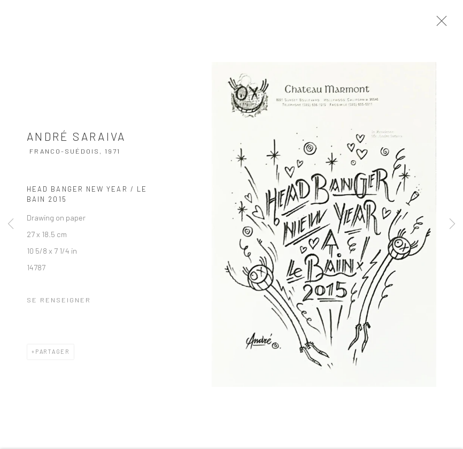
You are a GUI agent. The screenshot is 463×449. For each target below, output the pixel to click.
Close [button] (441, 24)
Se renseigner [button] (59, 302)
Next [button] (452, 224)
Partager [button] (52, 354)
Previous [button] (10, 224)
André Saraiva (76, 139)
